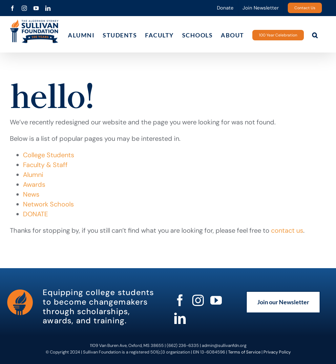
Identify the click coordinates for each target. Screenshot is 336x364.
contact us (287, 230)
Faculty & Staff (45, 165)
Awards (34, 184)
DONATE (35, 214)
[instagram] (198, 300)
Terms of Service (244, 352)
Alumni (33, 174)
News (31, 194)
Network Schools (48, 204)
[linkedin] (180, 318)
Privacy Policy (277, 352)
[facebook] (180, 300)
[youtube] (216, 300)
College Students (48, 155)
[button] (315, 35)
